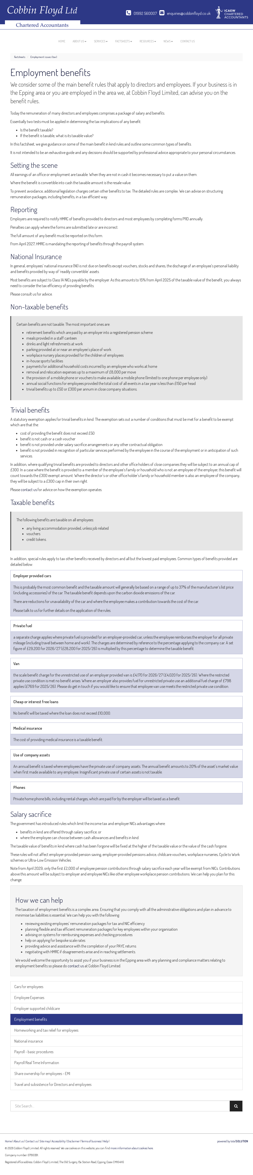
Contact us (187, 41)
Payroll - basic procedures (33, 1051)
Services (101, 41)
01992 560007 (141, 13)
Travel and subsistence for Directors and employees (52, 1084)
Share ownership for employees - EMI (42, 1073)
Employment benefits (30, 1019)
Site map (45, 1141)
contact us (29, 489)
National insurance (28, 1041)
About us (79, 41)
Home (61, 41)
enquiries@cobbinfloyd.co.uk (185, 13)
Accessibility (58, 1141)
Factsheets (123, 41)
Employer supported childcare (37, 1008)
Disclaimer (73, 1141)
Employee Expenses (29, 997)
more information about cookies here (131, 1148)
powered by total (232, 1141)
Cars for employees (28, 986)
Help (105, 1141)
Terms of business (91, 1141)
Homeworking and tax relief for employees (46, 1030)
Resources (148, 41)
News (168, 41)
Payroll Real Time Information (36, 1062)
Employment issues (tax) (43, 57)
